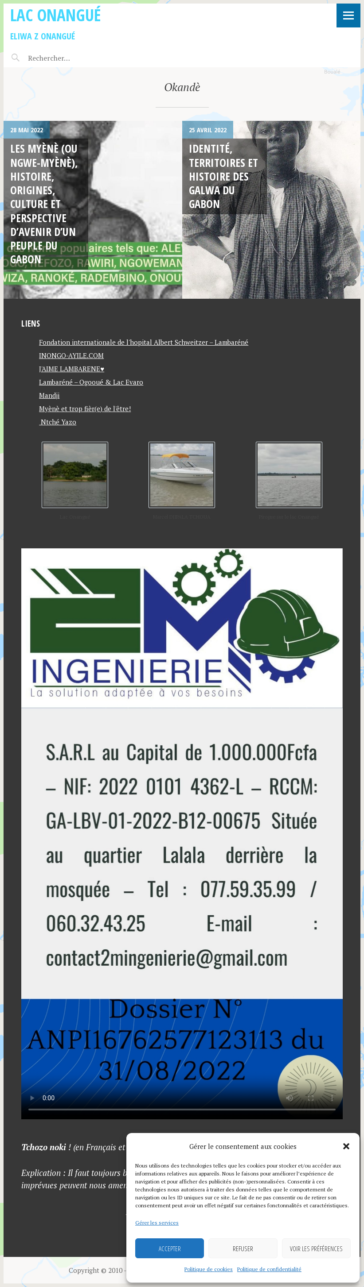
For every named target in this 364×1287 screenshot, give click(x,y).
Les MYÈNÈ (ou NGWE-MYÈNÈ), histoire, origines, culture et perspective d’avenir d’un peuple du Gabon (44, 203)
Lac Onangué (55, 15)
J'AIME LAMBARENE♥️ (71, 368)
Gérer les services (157, 1222)
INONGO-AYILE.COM (71, 355)
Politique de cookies (208, 1269)
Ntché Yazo (57, 421)
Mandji (49, 395)
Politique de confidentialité (269, 1269)
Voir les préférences (316, 1248)
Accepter (170, 1248)
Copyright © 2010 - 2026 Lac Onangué (126, 1270)
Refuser (243, 1248)
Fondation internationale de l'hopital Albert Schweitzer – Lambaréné (143, 342)
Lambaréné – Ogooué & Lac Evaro (91, 382)
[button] (346, 1146)
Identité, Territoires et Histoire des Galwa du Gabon (223, 176)
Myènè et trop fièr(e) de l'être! (85, 408)
